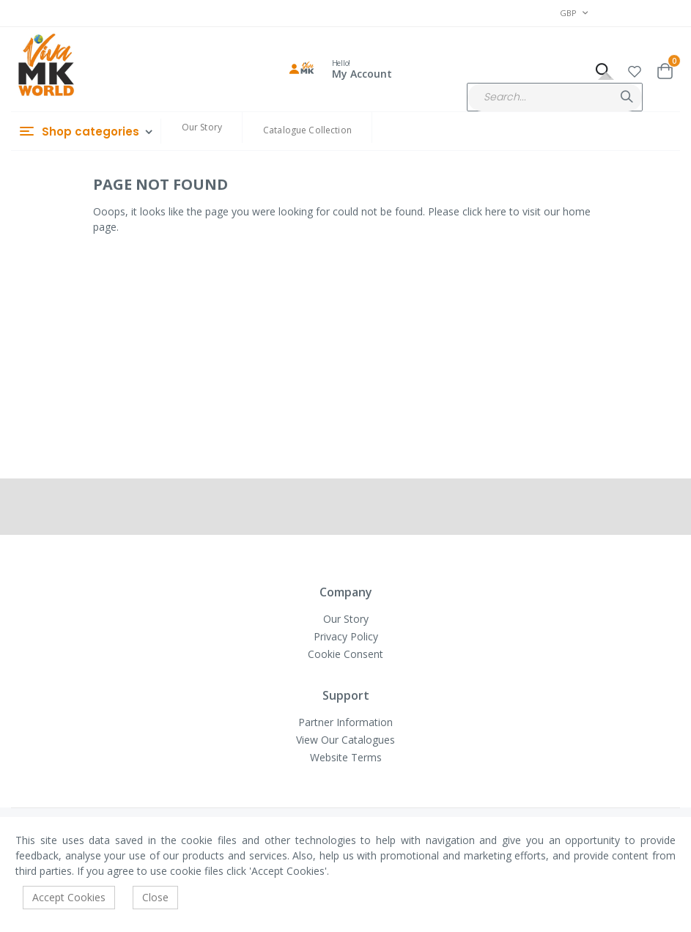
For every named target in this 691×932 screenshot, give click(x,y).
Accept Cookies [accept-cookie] (69, 897)
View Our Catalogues (345, 740)
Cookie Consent (345, 654)
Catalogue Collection (307, 130)
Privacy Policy (346, 636)
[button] (634, 69)
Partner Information (345, 722)
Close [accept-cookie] (155, 897)
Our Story (202, 127)
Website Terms (346, 757)
